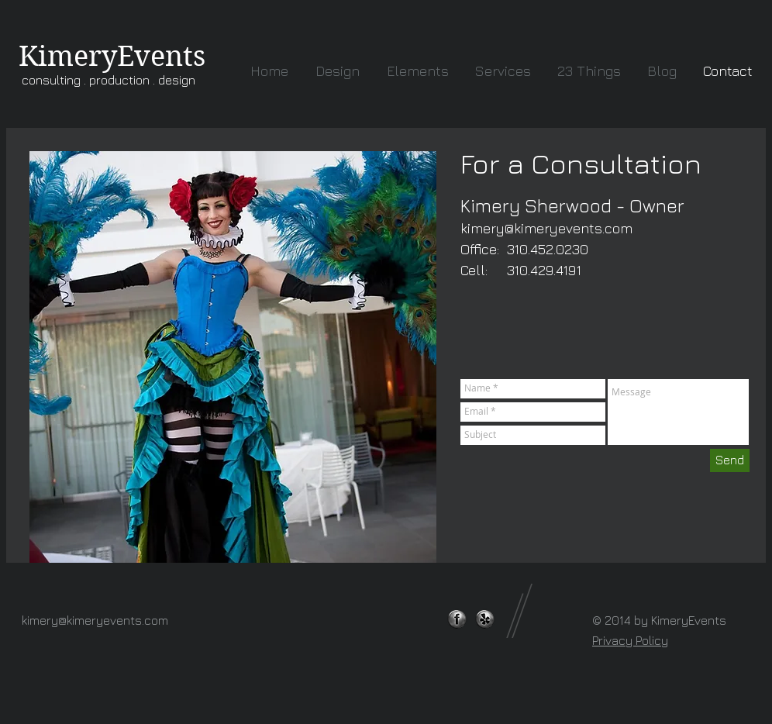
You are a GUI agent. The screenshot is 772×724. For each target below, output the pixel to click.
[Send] (730, 460)
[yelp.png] (484, 619)
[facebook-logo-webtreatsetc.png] (456, 619)
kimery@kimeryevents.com (546, 228)
